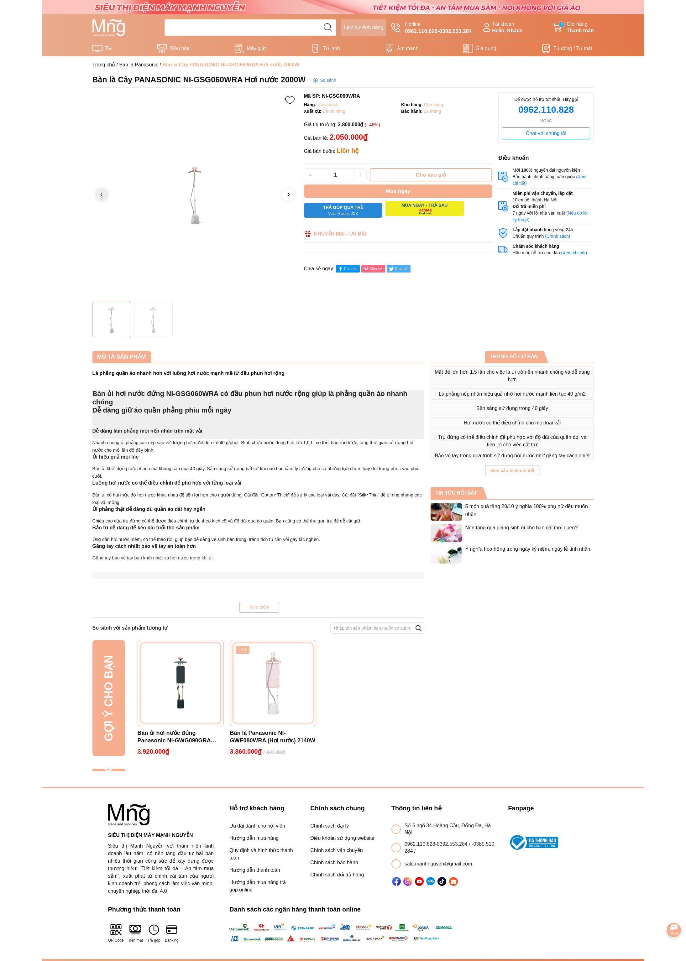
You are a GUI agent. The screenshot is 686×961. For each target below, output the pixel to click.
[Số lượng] (335, 174)
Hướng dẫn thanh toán (254, 870)
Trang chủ (103, 64)
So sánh (328, 80)
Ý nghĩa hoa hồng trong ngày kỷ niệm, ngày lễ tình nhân (527, 549)
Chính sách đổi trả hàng (337, 874)
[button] (288, 194)
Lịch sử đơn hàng (364, 27)
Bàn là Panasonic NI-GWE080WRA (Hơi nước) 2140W (272, 737)
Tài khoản (501, 27)
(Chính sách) (557, 236)
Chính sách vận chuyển (336, 850)
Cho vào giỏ (431, 175)
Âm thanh (407, 48)
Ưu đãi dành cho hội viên (257, 826)
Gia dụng (485, 48)
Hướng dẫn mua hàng (254, 838)
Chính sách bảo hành (334, 862)
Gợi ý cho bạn (108, 698)
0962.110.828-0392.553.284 (437, 844)
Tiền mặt (135, 933)
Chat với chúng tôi (546, 133)
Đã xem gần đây (108, 770)
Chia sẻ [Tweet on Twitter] (397, 269)
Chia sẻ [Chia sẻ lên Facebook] (347, 269)
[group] (195, 195)
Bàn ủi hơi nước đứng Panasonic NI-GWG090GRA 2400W (174, 737)
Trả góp (153, 933)
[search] (328, 27)
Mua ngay (398, 191)
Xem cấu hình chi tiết (512, 470)
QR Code (116, 933)
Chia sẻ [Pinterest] (372, 269)
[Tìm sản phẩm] (250, 27)
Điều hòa (180, 48)
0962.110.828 (546, 110)
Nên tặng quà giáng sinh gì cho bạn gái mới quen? (521, 527)
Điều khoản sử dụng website (342, 838)
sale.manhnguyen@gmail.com (438, 863)
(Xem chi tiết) (574, 252)
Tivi (109, 48)
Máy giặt (256, 48)
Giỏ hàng (573, 27)
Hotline (431, 28)
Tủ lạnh (331, 48)
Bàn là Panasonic (138, 64)
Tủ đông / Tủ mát (572, 48)
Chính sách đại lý (329, 826)
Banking (171, 933)
